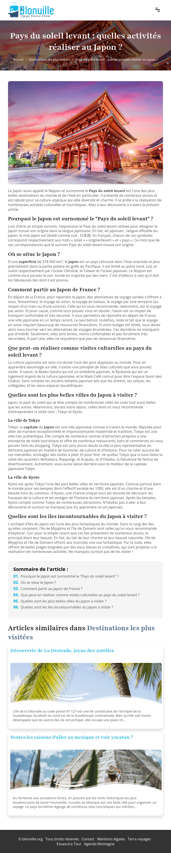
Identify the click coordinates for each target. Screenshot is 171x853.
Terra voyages (139, 839)
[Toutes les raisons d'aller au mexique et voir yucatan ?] (86, 772)
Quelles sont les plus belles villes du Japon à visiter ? (59, 601)
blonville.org (32, 839)
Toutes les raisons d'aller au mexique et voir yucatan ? (71, 737)
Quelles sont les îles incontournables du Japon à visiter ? (63, 607)
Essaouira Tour (69, 843)
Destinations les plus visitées (49, 59)
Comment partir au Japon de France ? (47, 588)
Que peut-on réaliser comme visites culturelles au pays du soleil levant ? (76, 594)
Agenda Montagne (99, 843)
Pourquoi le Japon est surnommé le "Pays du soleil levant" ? (66, 576)
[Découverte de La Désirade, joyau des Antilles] (86, 685)
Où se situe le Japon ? (34, 582)
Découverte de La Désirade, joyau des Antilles (62, 650)
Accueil (18, 59)
